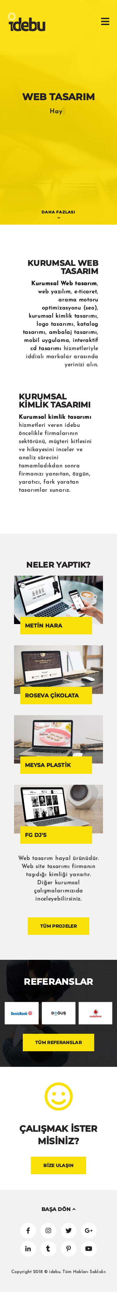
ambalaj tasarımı (73, 332)
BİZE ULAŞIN (58, 1165)
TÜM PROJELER (58, 926)
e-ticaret (85, 292)
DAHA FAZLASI (58, 212)
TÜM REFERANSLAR (58, 1042)
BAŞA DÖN (58, 1209)
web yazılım (54, 292)
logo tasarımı (55, 324)
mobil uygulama (46, 341)
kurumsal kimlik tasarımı (63, 316)
